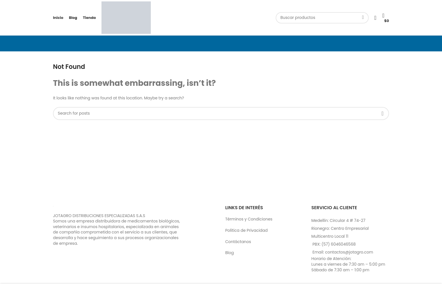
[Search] (322, 17)
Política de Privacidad (246, 230)
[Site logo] (126, 17)
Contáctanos (238, 241)
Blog (229, 252)
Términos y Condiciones (248, 219)
